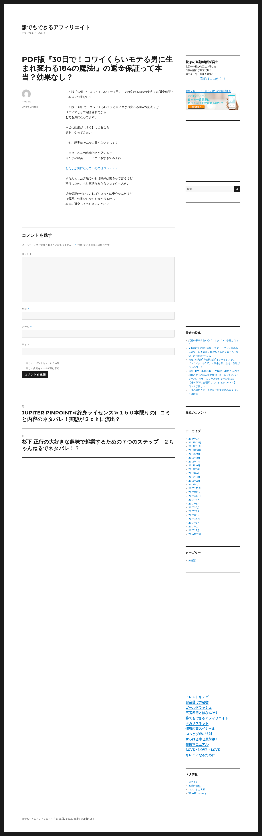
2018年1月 (194, 484)
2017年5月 (194, 515)
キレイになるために (200, 755)
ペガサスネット (197, 723)
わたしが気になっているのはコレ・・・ (92, 168)
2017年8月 (194, 503)
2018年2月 (194, 480)
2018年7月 (194, 461)
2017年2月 (194, 526)
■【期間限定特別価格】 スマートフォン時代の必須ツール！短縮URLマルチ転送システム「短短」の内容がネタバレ (213, 352)
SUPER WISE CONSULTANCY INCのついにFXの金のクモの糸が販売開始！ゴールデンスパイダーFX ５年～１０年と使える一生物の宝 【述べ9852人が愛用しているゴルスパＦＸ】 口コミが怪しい (213, 379)
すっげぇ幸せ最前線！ (202, 739)
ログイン (193, 781)
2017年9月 (194, 499)
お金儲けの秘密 (197, 702)
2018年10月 (194, 450)
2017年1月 (193, 530)
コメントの (196, 789)
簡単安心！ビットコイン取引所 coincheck (208, 90)
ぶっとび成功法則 (199, 734)
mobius (26, 101)
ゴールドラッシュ (199, 707)
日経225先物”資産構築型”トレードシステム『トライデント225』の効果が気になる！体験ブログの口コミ (214, 363)
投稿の (194, 785)
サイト (25, 344)
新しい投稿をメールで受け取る (42, 368)
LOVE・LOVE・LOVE (203, 750)
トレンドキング (197, 697)
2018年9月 (194, 454)
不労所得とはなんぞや (202, 713)
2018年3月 (194, 476)
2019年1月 (194, 438)
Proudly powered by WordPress (75, 818)
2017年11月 (194, 492)
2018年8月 (194, 457)
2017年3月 (194, 522)
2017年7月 (194, 507)
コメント (27, 253)
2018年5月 (194, 469)
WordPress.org (197, 793)
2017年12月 (194, 488)
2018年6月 (194, 465)
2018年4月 (194, 473)
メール (27, 326)
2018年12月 (194, 442)
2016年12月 (194, 534)
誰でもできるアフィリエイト (56, 27)
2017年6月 (194, 511)
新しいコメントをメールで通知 (42, 363)
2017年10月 (194, 496)
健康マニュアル (197, 744)
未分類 (192, 560)
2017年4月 (194, 519)
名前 (25, 308)
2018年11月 (194, 446)
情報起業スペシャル (200, 728)
